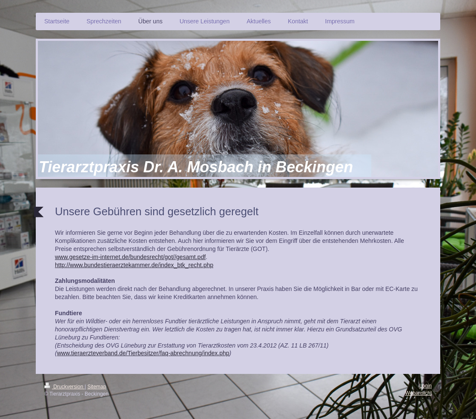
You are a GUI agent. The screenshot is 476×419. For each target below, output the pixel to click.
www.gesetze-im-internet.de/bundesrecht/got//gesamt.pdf (130, 257)
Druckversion (64, 387)
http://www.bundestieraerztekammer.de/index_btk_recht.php (134, 265)
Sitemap (96, 387)
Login (425, 386)
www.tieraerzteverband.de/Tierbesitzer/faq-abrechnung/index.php (143, 353)
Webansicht (418, 393)
